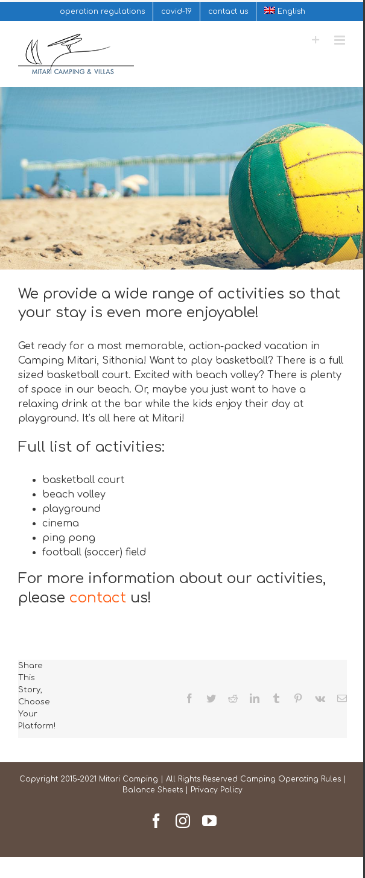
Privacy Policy (217, 790)
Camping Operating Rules (290, 779)
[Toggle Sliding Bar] (315, 40)
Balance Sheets (152, 790)
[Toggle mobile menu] (340, 40)
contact (97, 598)
